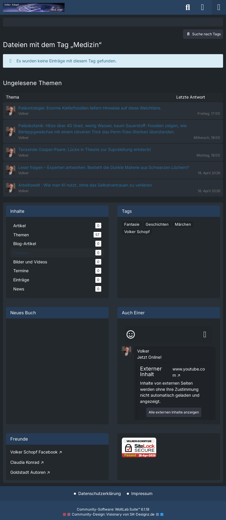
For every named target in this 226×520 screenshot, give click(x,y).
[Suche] (188, 7)
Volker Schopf (137, 231)
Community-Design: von (113, 514)
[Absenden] (205, 334)
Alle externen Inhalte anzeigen (174, 412)
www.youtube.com (188, 372)
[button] (126, 350)
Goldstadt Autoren (28, 472)
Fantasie (131, 224)
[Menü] (218, 7)
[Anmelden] (202, 7)
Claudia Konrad (24, 462)
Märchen (183, 224)
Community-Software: (113, 509)
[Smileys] (131, 334)
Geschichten (157, 224)
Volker (143, 350)
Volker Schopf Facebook (34, 451)
